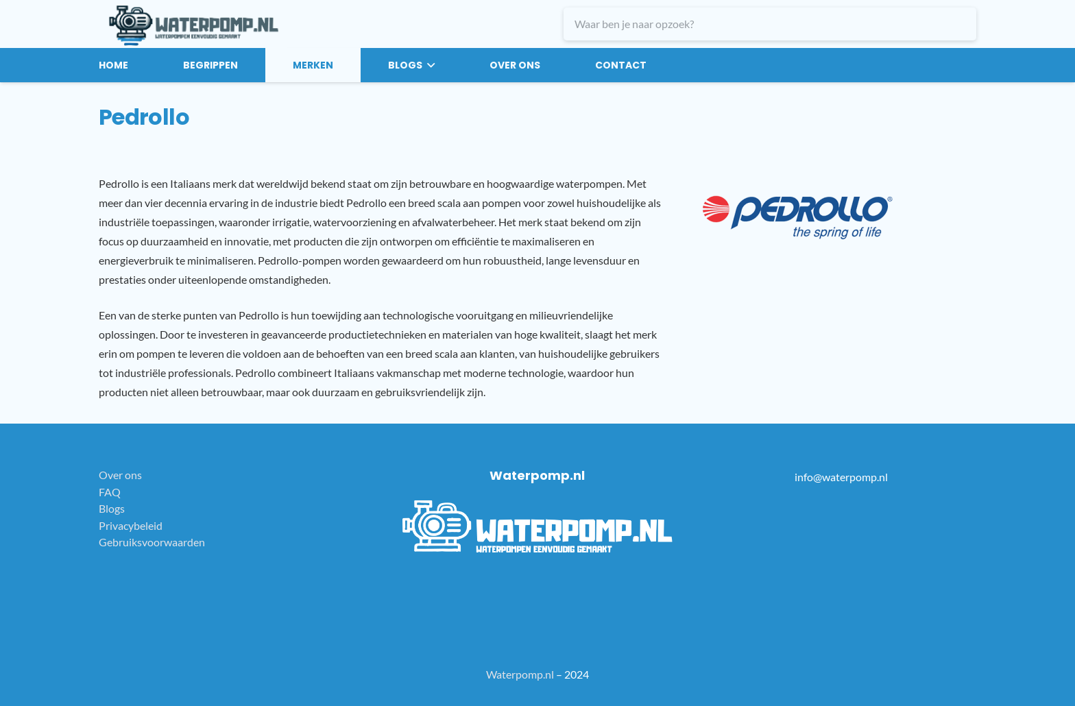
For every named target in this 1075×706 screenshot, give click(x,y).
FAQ (110, 491)
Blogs (112, 508)
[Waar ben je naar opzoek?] (770, 24)
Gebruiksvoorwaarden (152, 541)
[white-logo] (537, 526)
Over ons (120, 474)
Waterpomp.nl (520, 674)
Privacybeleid (130, 525)
